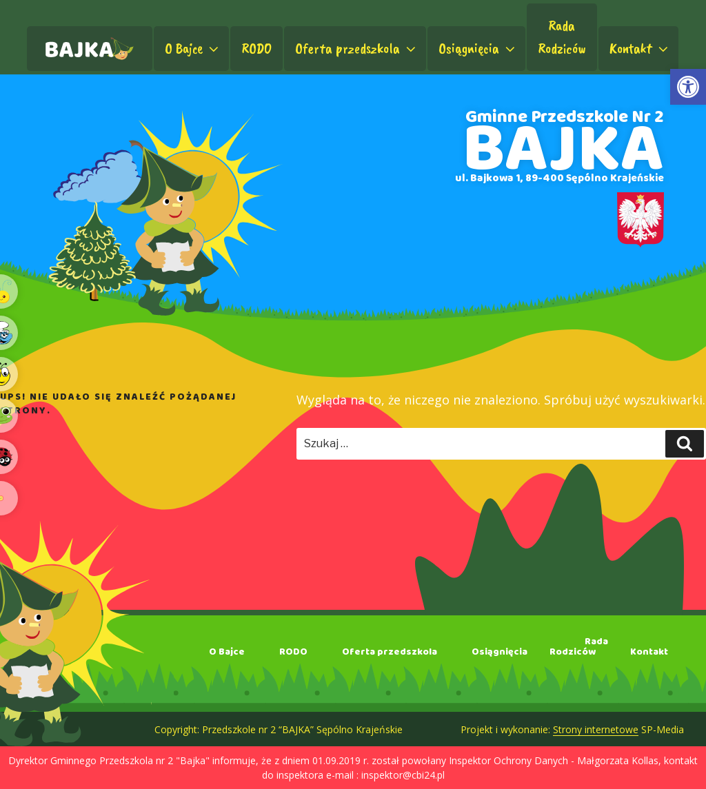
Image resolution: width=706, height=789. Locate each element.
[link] (688, 87)
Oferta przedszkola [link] (356, 48)
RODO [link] (256, 48)
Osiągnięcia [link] (478, 48)
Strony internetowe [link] (595, 729)
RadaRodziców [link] (562, 37)
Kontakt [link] (640, 48)
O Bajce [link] (193, 48)
